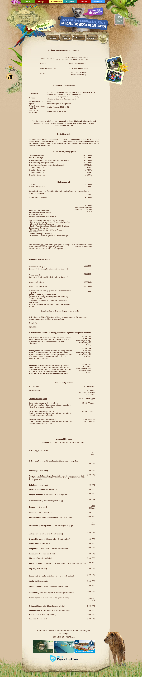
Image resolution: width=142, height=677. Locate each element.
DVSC (42, 245)
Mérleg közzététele (79, 37)
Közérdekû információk (66, 37)
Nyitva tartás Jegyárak (52, 37)
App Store (32, 327)
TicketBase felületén (53, 317)
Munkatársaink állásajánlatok (92, 37)
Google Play (33, 323)
